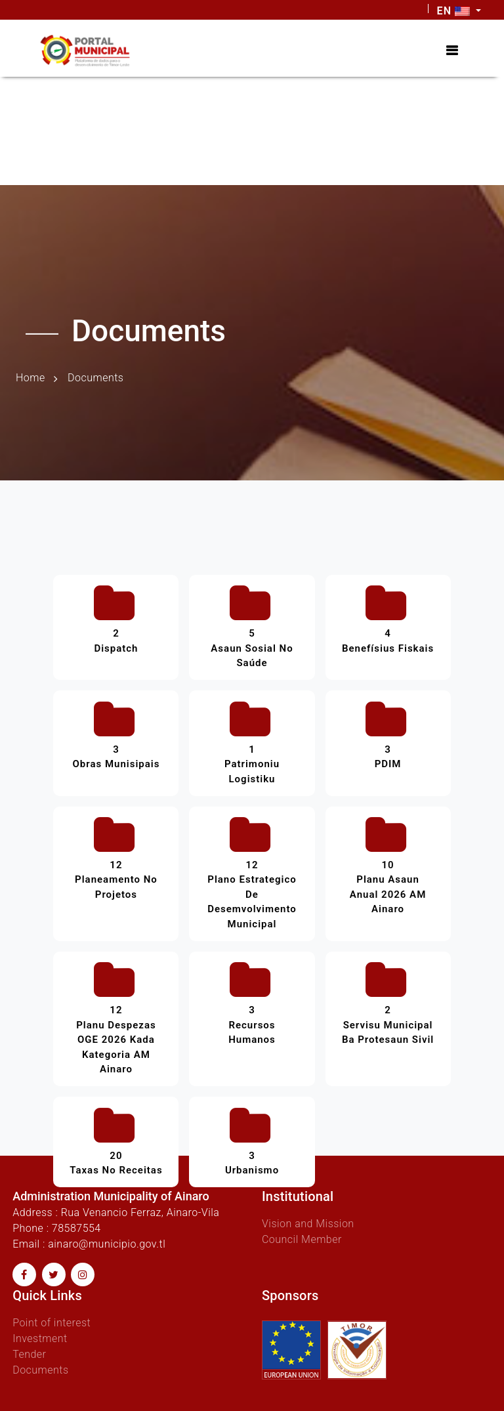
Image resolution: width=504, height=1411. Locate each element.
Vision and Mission (308, 1223)
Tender (29, 1354)
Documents (40, 1370)
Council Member (302, 1239)
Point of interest (51, 1322)
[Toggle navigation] (452, 50)
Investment (39, 1338)
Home (30, 377)
